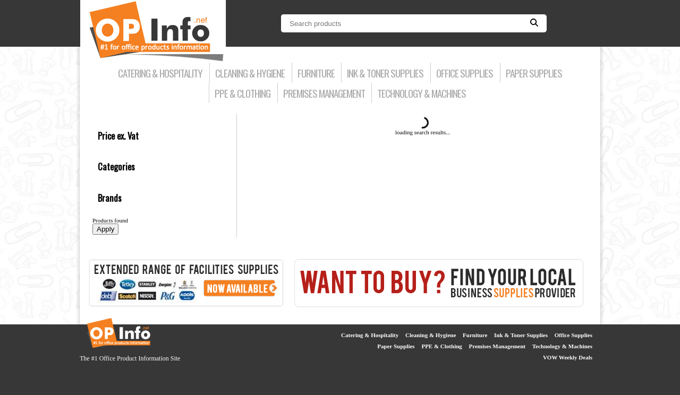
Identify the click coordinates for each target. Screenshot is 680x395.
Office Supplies (464, 72)
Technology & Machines (421, 92)
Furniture (316, 72)
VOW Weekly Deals (567, 357)
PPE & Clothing (242, 92)
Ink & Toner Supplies (385, 72)
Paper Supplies (534, 72)
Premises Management (324, 92)
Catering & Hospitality (160, 72)
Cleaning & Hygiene (250, 72)
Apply (105, 229)
